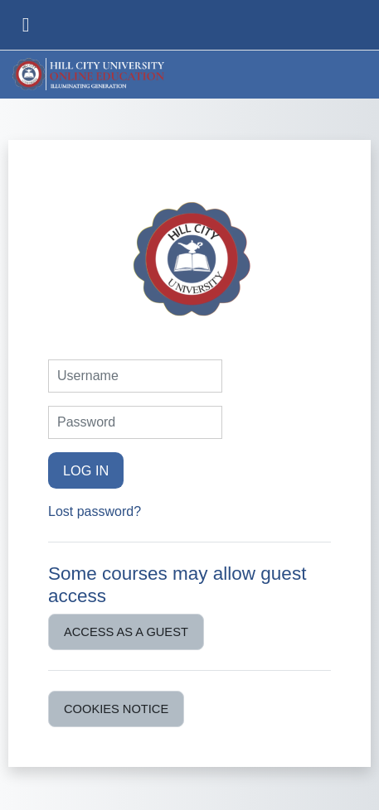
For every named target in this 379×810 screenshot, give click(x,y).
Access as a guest (126, 632)
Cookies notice (116, 709)
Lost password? (94, 511)
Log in (86, 470)
